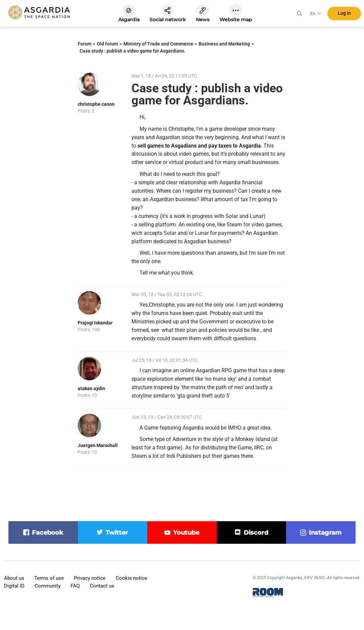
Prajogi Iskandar (95, 322)
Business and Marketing (224, 43)
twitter (117, 532)
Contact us (102, 586)
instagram (325, 532)
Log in (344, 13)
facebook (47, 532)
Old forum (107, 43)
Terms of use (49, 578)
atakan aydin (91, 388)
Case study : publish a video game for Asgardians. (133, 51)
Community (47, 586)
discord (256, 532)
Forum (84, 43)
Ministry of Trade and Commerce (158, 43)
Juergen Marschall (98, 445)
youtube (186, 532)
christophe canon (96, 104)
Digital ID (14, 586)
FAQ (75, 586)
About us (14, 578)
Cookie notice (131, 578)
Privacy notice (90, 578)
